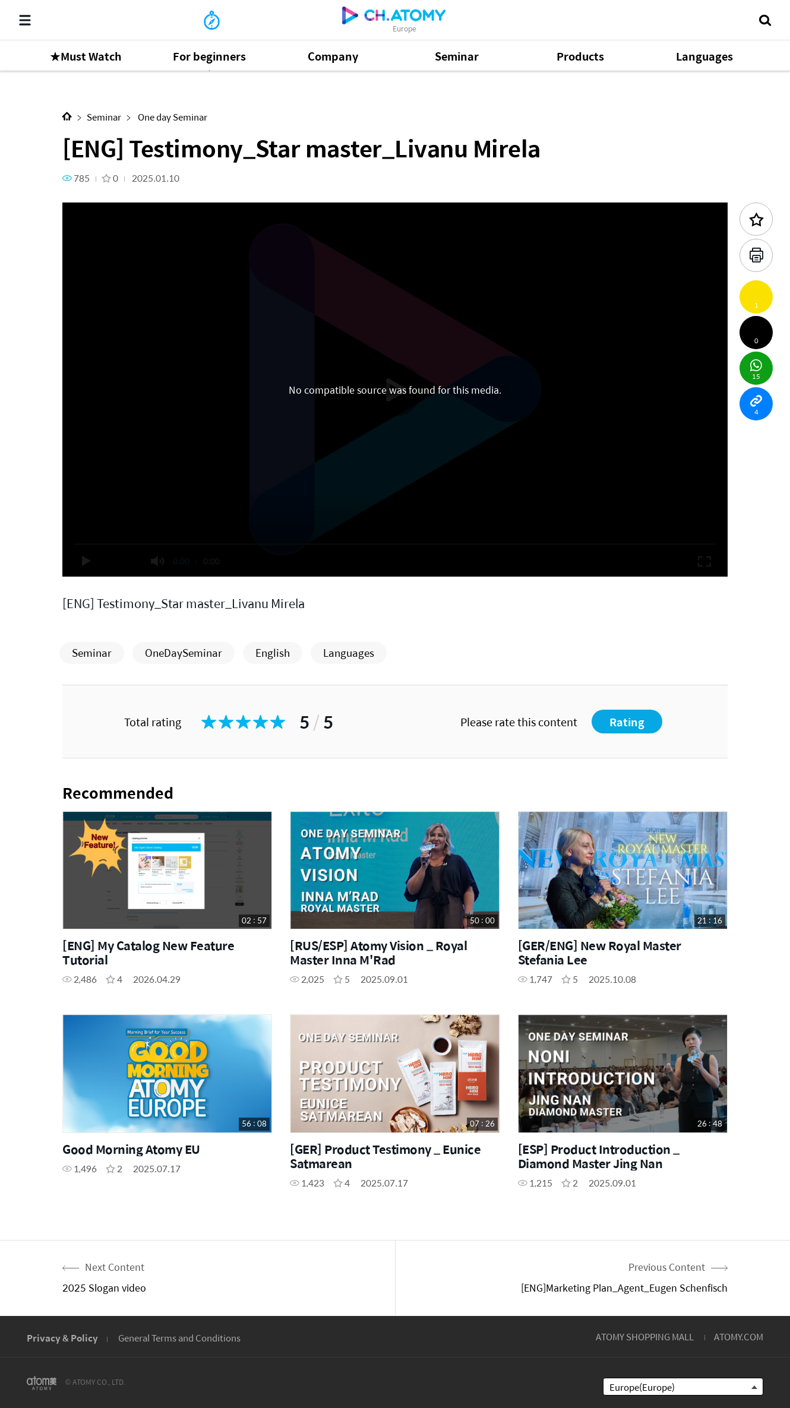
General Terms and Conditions (179, 1337)
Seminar (104, 117)
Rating (626, 722)
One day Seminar (171, 117)
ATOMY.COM (738, 1336)
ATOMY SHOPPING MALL (645, 1336)
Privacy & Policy (62, 1337)
